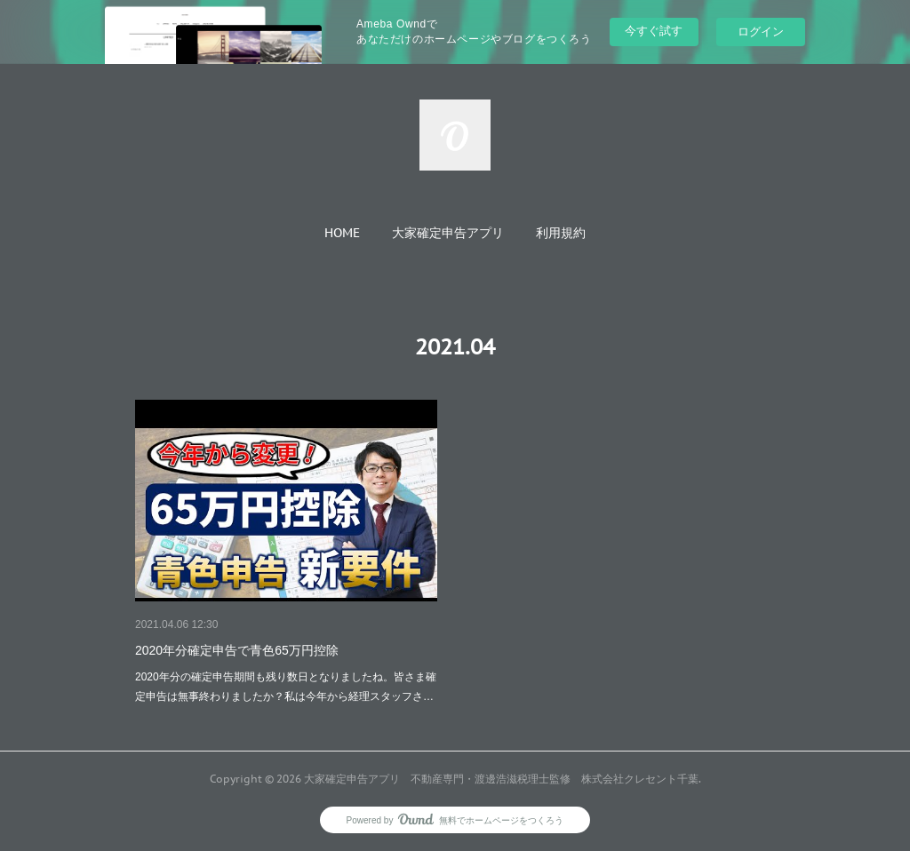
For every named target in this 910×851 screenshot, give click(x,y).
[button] (342, 232)
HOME (342, 233)
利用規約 (561, 233)
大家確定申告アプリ (448, 233)
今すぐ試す (653, 30)
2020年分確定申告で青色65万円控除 (237, 650)
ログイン (761, 31)
